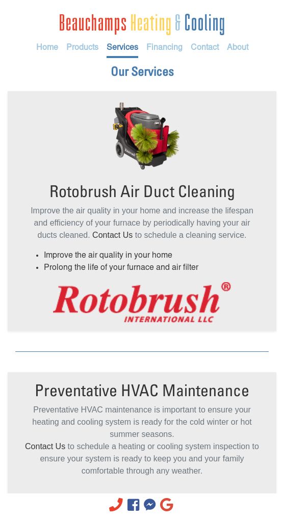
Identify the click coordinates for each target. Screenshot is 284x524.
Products (82, 48)
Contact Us (112, 235)
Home (47, 48)
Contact (205, 48)
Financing (164, 48)
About (237, 48)
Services (122, 48)
